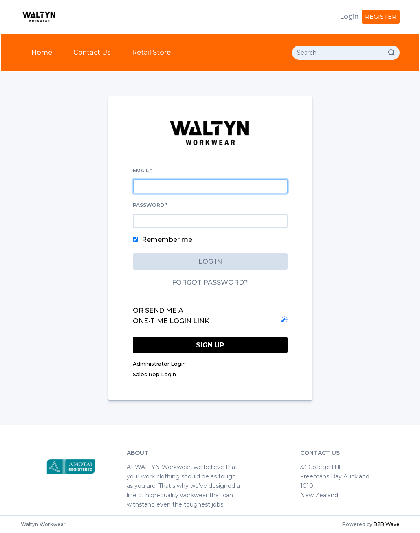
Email (142, 170)
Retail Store (151, 52)
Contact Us (92, 52)
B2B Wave (387, 524)
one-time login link (171, 321)
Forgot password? (210, 282)
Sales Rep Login (154, 374)
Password (150, 205)
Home (43, 51)
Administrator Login (159, 364)
